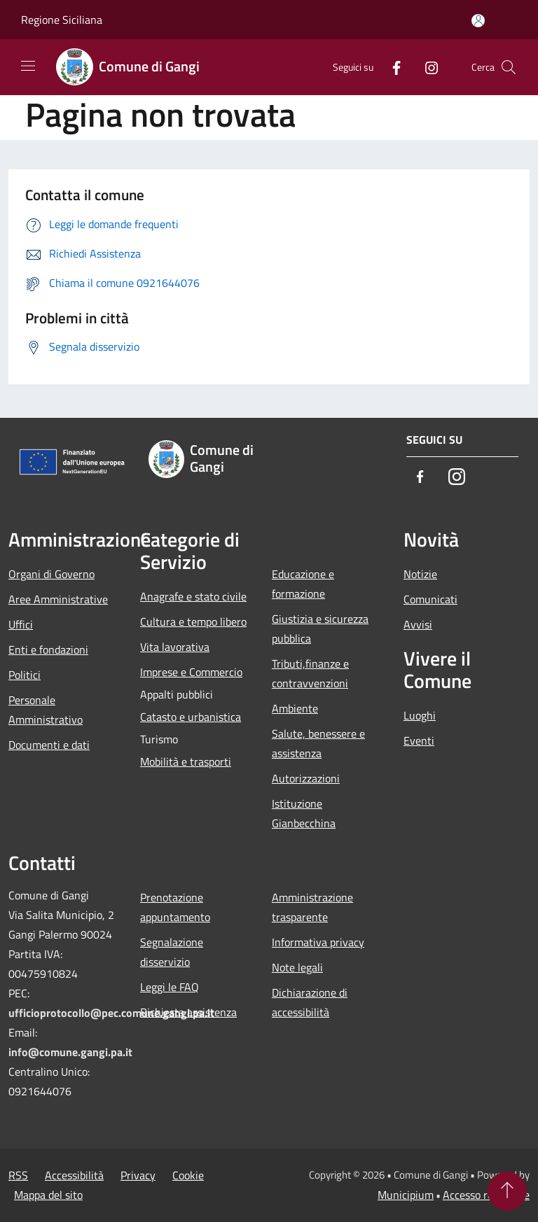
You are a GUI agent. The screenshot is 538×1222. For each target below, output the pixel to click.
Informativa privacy (318, 942)
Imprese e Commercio (191, 671)
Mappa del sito (48, 1194)
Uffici (20, 624)
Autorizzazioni (306, 778)
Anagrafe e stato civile (193, 596)
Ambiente (295, 708)
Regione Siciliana (61, 19)
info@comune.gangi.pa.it (70, 1052)
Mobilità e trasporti (185, 761)
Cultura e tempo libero (193, 621)
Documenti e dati (49, 744)
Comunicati (430, 599)
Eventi (419, 740)
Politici (24, 674)
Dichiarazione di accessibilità (309, 1002)
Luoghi (420, 715)
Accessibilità (74, 1175)
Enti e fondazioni (48, 649)
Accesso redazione (486, 1194)
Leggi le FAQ (169, 986)
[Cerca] (508, 67)
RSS (18, 1175)
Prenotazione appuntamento (175, 907)
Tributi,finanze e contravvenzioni (310, 673)
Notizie (420, 574)
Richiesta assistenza (188, 1012)
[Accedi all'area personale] (478, 20)
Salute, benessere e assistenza (318, 743)
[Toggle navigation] (28, 65)
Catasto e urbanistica (190, 716)
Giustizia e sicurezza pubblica (320, 628)
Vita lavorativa (174, 646)
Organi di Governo (51, 574)
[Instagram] (426, 66)
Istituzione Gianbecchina (304, 813)
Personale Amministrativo (45, 709)
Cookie (188, 1175)
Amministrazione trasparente (312, 907)
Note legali (297, 967)
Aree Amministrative (58, 599)
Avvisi (418, 624)
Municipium (406, 1194)
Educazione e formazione (303, 584)
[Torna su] (507, 1191)
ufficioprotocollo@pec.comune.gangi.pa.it (111, 1012)
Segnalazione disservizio (171, 952)
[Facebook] (391, 66)
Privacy (138, 1175)
